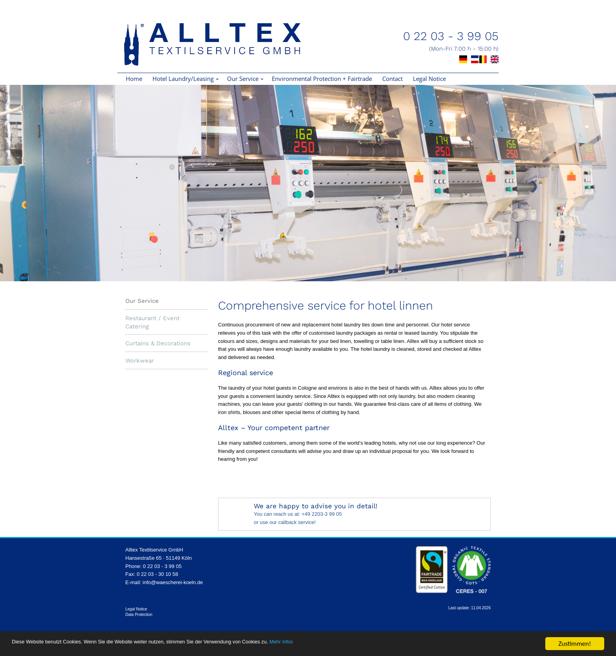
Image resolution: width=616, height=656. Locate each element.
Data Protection (138, 614)
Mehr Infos (373, 645)
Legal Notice (429, 78)
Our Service (142, 300)
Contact (392, 78)
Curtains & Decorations (158, 343)
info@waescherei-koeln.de (173, 582)
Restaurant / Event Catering (152, 322)
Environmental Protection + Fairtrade (322, 78)
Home (134, 78)
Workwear (139, 360)
